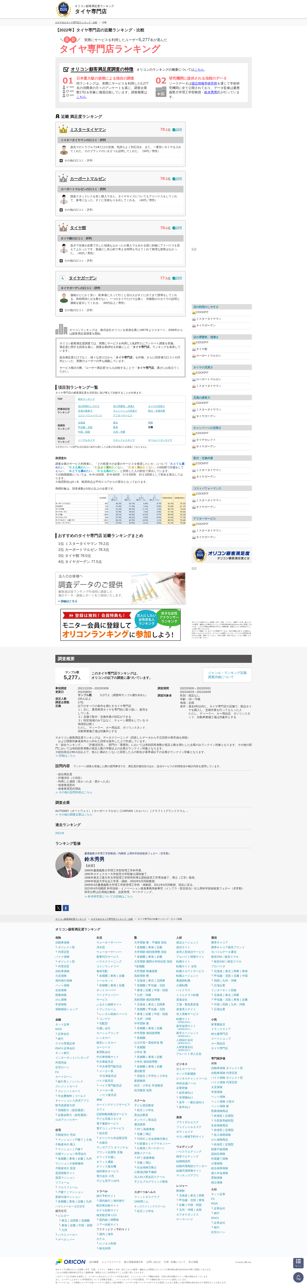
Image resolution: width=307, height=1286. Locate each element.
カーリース (103, 1047)
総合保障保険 (219, 1168)
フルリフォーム (68, 1187)
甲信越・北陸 (85, 427)
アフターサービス (122, 415)
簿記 (148, 1134)
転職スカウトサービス (190, 971)
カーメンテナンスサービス (113, 1104)
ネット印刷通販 (186, 1073)
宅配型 (103, 1023)
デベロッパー (66, 1239)
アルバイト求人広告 (189, 1053)
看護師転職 (183, 980)
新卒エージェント (187, 1034)
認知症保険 (218, 1153)
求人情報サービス (187, 1014)
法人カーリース (186, 1068)
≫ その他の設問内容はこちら (74, 792)
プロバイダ (218, 966)
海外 (110, 1234)
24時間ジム (141, 1201)
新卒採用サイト (186, 1027)
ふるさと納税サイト (109, 1004)
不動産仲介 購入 (65, 1144)
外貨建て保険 (219, 1158)
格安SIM (219, 961)
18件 (177, 129)
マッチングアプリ (187, 1175)
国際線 (114, 1219)
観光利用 (104, 1248)
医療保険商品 (219, 1111)
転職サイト (183, 961)
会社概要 (94, 1262)
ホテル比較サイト (107, 1210)
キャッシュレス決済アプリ (72, 1100)
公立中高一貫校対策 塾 (148, 1042)
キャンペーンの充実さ (125, 410)
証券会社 (63, 1033)
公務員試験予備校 (145, 1172)
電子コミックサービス (110, 1128)
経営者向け (186, 1092)
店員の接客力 (85, 410)
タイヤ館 (78, 228)
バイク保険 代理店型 (224, 1082)
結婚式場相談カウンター (191, 1166)
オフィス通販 (104, 1161)
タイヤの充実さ (156, 406)
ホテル (100, 1239)
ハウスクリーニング (109, 961)
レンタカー (103, 1037)
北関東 (74, 1220)
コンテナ (104, 1018)
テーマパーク (184, 1219)
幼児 (140, 1110)
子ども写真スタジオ (109, 1118)
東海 (115, 427)
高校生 (141, 1075)
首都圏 (62, 1158)
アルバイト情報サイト (190, 956)
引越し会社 (103, 1028)
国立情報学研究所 (204, 83)
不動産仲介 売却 (65, 1134)
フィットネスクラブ (146, 1196)
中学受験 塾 (141, 1023)
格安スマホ (234, 961)
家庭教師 (139, 1080)
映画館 (180, 1190)
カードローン (63, 1076)
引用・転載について (174, 1262)
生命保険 (61, 990)
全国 (199, 1209)
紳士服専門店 (219, 1033)
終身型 (218, 1115)
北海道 (81, 422)
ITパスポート (156, 1148)
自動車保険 (62, 942)
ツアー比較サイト (107, 1224)
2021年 (59, 833)
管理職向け (186, 1097)
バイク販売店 (104, 1080)
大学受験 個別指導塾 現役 (150, 951)
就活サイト (183, 947)
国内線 (103, 1219)
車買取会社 (103, 1052)
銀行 (61, 1038)
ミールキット (104, 980)
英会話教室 (141, 1115)
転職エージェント (187, 975)
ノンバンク (76, 1081)
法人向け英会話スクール (149, 1176)
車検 (99, 1099)
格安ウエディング (187, 1156)
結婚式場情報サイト (189, 1170)
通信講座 (139, 1124)
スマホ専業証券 (65, 1043)
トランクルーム (106, 1009)
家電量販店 (218, 1024)
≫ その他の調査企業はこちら (74, 814)
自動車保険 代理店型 (224, 1072)
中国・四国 (84, 431)
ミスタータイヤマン (88, 129)
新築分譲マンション (68, 1196)
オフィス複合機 (106, 1166)
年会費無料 (65, 1096)
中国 (245, 975)
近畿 (80, 1158)
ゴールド (80, 1096)
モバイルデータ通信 (223, 951)
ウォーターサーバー (109, 942)
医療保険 (61, 995)
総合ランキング (86, 399)
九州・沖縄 (119, 431)
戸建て (79, 1139)
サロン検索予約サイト (190, 1136)
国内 (102, 1234)
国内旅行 (104, 1200)
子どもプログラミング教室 (151, 1181)
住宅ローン (62, 1067)
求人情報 (193, 1262)
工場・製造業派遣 (187, 1004)
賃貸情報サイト (65, 1173)
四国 (217, 980)
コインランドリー (107, 966)
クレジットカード (66, 1086)
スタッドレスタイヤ (124, 440)
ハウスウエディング (189, 1151)
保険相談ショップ (66, 1009)
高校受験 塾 (141, 975)
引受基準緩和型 (224, 1120)
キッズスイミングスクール (149, 1206)
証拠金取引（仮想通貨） (73, 1115)
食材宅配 (102, 971)
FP (139, 1129)
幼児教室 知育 (143, 1090)
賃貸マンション (65, 1177)
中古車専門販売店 (110, 1066)
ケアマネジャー (161, 1143)
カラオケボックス (187, 1214)
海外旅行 (119, 1200)
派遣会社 (181, 999)
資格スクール (142, 1153)
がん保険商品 (219, 1139)
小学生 (163, 1075)
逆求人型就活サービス (190, 951)
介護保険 (216, 1163)
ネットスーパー (106, 990)
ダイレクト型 (66, 947)
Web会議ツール (186, 1083)
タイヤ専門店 (219, 1048)
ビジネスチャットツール (191, 1078)
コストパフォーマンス (90, 415)
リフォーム (62, 1182)
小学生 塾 (140, 1052)
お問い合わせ (153, 1262)
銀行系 (62, 1081)
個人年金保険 (219, 1173)
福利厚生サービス (107, 1171)
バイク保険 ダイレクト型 (227, 1077)
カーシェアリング (107, 1033)
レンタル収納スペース (113, 1014)
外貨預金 (61, 1062)
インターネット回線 (223, 990)
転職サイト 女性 (186, 966)
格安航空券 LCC (106, 1215)
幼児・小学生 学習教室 (148, 1085)
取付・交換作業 (156, 410)
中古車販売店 (104, 1061)
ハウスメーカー (68, 1234)
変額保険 (216, 1177)
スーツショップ (221, 1038)
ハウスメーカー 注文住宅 (70, 1206)
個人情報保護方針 (133, 1262)
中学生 (152, 1075)
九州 (89, 1158)
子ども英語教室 (144, 1105)
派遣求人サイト (186, 1009)
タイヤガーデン (83, 278)
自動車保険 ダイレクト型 (227, 1068)
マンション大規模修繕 (69, 1163)
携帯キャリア (219, 942)
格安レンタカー (106, 1042)
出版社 (103, 1142)
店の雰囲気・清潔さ (124, 406)
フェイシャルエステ (189, 1127)
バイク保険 (62, 956)
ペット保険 (62, 985)
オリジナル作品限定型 (113, 1138)
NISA (58, 1029)
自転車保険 (62, 971)
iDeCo (215, 1217)
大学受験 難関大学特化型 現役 (153, 961)
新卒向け (184, 1107)
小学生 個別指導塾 (145, 1061)
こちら (199, 69)
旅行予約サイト (106, 1195)
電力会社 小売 (105, 1176)
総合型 (103, 1133)
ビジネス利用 (107, 1243)
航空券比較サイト (107, 1205)
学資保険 (61, 1004)
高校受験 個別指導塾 (147, 999)
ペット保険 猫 (220, 1106)
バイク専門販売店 (110, 1085)
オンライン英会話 (145, 1119)
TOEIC (141, 1138)
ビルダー (63, 1215)
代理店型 (63, 951)
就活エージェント (187, 942)
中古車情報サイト (107, 1056)
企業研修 (181, 1087)
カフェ (100, 1109)
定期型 (229, 1115)
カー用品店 (218, 1043)
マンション (65, 1139)
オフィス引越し (106, 1157)
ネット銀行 (62, 1052)
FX (57, 1072)
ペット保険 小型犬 (222, 1101)
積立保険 (216, 1182)
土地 (89, 1139)
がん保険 (61, 999)
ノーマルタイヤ (86, 440)
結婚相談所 (183, 1161)
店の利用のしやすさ (89, 406)
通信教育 (139, 1071)
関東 (150, 422)
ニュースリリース (111, 1262)
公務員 (141, 1148)
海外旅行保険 (63, 980)
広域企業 (219, 985)
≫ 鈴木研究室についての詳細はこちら (108, 896)
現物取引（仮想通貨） (72, 1110)
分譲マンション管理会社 (70, 1153)
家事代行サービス (107, 956)
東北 (115, 422)
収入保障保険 (222, 1134)
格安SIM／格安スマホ (225, 956)
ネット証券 (62, 1024)
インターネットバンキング (72, 1057)
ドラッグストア (221, 1029)
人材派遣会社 (184, 1048)
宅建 (140, 1134)
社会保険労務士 (158, 1138)
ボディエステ (184, 1131)
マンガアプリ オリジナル (112, 1147)
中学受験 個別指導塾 (147, 1033)
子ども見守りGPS (107, 1180)
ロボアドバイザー (66, 1119)
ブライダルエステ (187, 1122)
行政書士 (142, 1143)
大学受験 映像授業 (145, 971)
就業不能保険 (219, 1149)
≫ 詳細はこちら (65, 755)
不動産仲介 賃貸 (65, 1168)
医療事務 (149, 1129)
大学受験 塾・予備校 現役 (150, 942)
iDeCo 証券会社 (65, 1048)
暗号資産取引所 (65, 1105)
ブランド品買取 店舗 (109, 1152)
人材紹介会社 (184, 1041)
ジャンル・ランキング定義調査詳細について (227, 675)
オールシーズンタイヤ (160, 440)
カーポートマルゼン (88, 178)
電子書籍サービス (107, 1123)
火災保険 (61, 975)
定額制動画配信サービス (111, 1114)
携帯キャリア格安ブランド (228, 947)
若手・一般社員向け (191, 1102)
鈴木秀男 (210, 92)
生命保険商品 (219, 1125)
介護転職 (181, 985)
